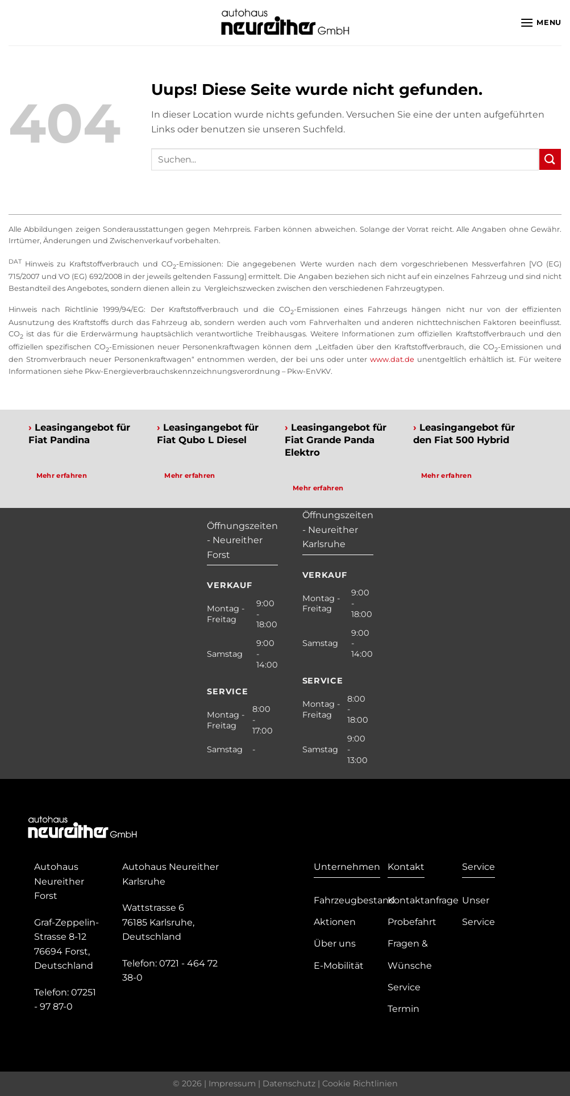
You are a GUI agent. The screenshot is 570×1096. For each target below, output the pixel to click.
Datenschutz (289, 1083)
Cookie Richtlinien (360, 1083)
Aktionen (335, 921)
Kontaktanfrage (423, 900)
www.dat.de (392, 359)
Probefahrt (412, 921)
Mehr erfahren (62, 476)
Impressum (232, 1083)
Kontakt (406, 866)
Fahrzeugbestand (354, 900)
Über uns (335, 943)
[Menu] (540, 22)
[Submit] (550, 159)
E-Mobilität (339, 965)
